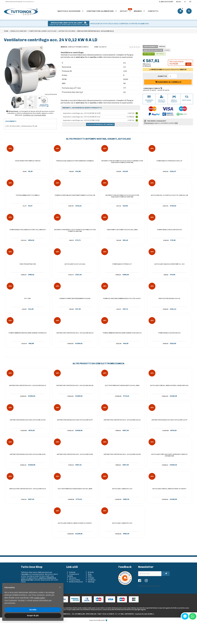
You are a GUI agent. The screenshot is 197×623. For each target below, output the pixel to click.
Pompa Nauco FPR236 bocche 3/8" (169, 161)
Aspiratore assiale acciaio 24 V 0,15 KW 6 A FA (27, 454)
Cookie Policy (155, 586)
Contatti (153, 11)
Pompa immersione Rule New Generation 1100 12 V (122, 333)
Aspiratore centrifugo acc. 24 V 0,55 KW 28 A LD (75, 333)
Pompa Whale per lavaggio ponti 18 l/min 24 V (28, 230)
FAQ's (90, 576)
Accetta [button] (32, 610)
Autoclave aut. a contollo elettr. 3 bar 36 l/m (169, 195)
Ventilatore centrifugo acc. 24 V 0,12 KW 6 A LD (27, 489)
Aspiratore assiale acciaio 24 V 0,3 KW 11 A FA (27, 420)
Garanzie (72, 578)
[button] (60, 587)
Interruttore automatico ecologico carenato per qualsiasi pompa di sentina (122, 161)
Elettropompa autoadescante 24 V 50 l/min (75, 489)
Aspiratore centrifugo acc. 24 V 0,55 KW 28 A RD (74, 385)
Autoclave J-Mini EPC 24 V (122, 523)
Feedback (91, 580)
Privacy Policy (74, 580)
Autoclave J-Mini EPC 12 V (122, 489)
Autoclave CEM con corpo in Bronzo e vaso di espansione (169, 455)
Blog (178, 2)
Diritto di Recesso (76, 582)
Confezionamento (150, 46)
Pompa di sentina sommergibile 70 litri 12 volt (122, 298)
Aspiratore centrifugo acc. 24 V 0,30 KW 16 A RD (122, 454)
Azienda (72, 572)
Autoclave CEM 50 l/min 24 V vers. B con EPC (169, 489)
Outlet (125, 11)
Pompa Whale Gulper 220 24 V (169, 333)
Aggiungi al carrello (168, 82)
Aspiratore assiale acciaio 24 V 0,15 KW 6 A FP (75, 420)
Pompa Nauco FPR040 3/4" (122, 264)
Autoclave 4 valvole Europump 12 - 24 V (169, 264)
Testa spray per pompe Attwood (27, 161)
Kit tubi (27, 298)
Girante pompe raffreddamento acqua (74, 298)
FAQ (176, 123)
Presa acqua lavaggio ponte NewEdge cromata (75, 161)
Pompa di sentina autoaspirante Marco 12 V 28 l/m (75, 195)
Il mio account (166, 2)
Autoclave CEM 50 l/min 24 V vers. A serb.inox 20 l (169, 385)
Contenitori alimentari (102, 11)
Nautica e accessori (70, 11)
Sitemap (91, 582)
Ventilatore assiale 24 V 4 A (169, 298)
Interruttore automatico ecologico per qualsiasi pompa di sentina (122, 196)
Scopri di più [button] (33, 615)
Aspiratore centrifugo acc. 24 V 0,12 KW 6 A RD (75, 454)
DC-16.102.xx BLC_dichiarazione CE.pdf (22, 126)
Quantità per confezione (153, 50)
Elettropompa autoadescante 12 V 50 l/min (122, 385)
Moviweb (103, 620)
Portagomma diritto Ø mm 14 (27, 195)
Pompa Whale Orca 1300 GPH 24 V (169, 230)
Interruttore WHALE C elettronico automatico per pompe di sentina (75, 230)
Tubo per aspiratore (27, 264)
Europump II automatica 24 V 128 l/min (122, 230)
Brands (139, 11)
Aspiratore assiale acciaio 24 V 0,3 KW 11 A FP (169, 420)
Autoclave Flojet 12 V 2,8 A (75, 264)
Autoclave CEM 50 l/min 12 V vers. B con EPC (75, 523)
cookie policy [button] (39, 598)
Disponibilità (149, 54)
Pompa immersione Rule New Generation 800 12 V (28, 333)
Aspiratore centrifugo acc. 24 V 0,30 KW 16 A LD (122, 420)
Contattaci (149, 123)
